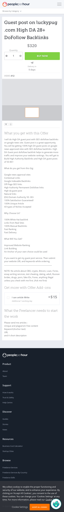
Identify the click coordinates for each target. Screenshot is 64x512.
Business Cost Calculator (13, 446)
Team (5, 376)
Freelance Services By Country (15, 472)
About (5, 371)
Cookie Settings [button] (20, 507)
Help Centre (7, 402)
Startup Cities (8, 451)
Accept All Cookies (39, 507)
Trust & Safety (8, 397)
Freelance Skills (9, 477)
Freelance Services (10, 467)
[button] (58, 4)
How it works (8, 392)
